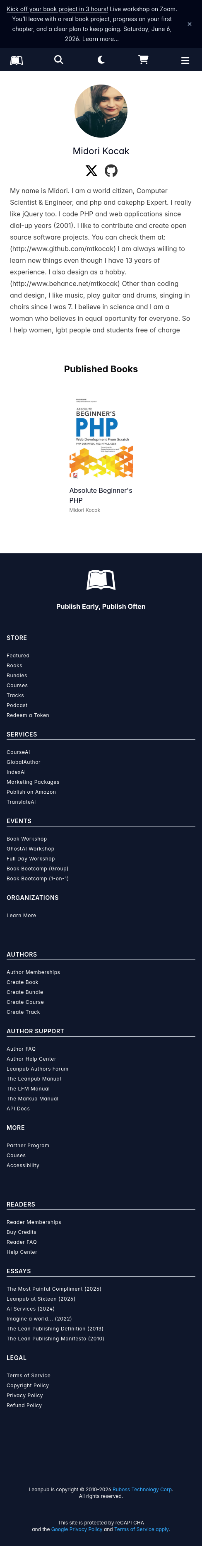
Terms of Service (28, 1375)
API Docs (18, 1108)
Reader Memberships (34, 1222)
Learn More (21, 915)
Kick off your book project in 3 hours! (57, 8)
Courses (17, 685)
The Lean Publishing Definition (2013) (55, 1328)
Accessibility (23, 1165)
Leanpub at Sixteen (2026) (41, 1299)
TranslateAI (21, 802)
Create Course (25, 1002)
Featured (18, 655)
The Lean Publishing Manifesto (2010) (56, 1338)
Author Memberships (33, 972)
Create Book (22, 982)
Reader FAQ (22, 1242)
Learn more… (100, 38)
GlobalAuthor (24, 762)
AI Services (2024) (31, 1309)
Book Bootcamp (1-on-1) (38, 878)
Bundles (17, 675)
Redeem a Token (28, 715)
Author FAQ (21, 1049)
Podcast (17, 705)
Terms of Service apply (141, 1529)
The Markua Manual (32, 1098)
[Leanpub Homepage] (16, 60)
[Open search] (59, 60)
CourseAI (18, 752)
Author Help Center (31, 1059)
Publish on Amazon (31, 792)
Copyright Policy (28, 1385)
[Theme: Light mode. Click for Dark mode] (101, 60)
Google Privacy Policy (77, 1529)
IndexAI (16, 772)
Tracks (15, 695)
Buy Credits (21, 1232)
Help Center (22, 1252)
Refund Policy (24, 1405)
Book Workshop (27, 839)
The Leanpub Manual (34, 1079)
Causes (16, 1155)
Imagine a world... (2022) (39, 1319)
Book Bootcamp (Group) (38, 868)
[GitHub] (111, 171)
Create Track (23, 1012)
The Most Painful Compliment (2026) (54, 1289)
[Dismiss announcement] (189, 24)
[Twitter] (91, 171)
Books (14, 665)
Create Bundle (25, 992)
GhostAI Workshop (31, 849)
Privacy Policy (25, 1395)
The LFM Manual (28, 1089)
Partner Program (28, 1145)
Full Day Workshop (31, 858)
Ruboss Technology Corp (142, 1489)
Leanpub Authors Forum (38, 1069)
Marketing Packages (33, 782)
